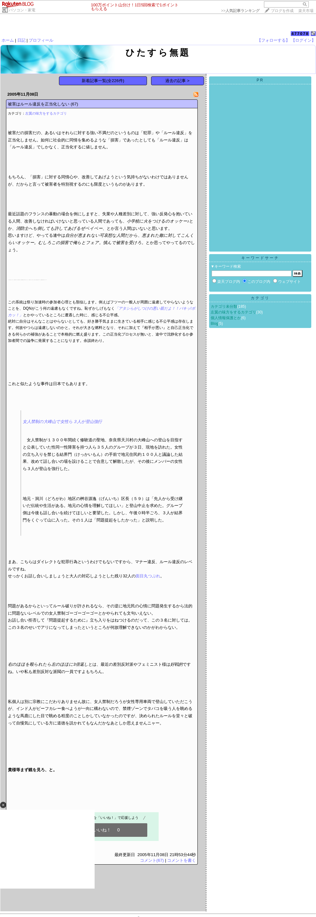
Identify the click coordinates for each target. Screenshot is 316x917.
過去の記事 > (177, 80)
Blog (214, 323)
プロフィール (41, 40)
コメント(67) (152, 860)
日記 (21, 40)
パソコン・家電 (22, 10)
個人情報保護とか (226, 318)
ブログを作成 (282, 11)
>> (240, 11)
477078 (300, 33)
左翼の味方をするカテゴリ (46, 113)
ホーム (8, 40)
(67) (74, 104)
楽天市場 (305, 11)
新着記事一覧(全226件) (103, 80)
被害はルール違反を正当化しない (38, 104)
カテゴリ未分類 (224, 306)
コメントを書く (181, 860)
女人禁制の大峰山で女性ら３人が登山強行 (62, 421)
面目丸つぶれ (148, 576)
